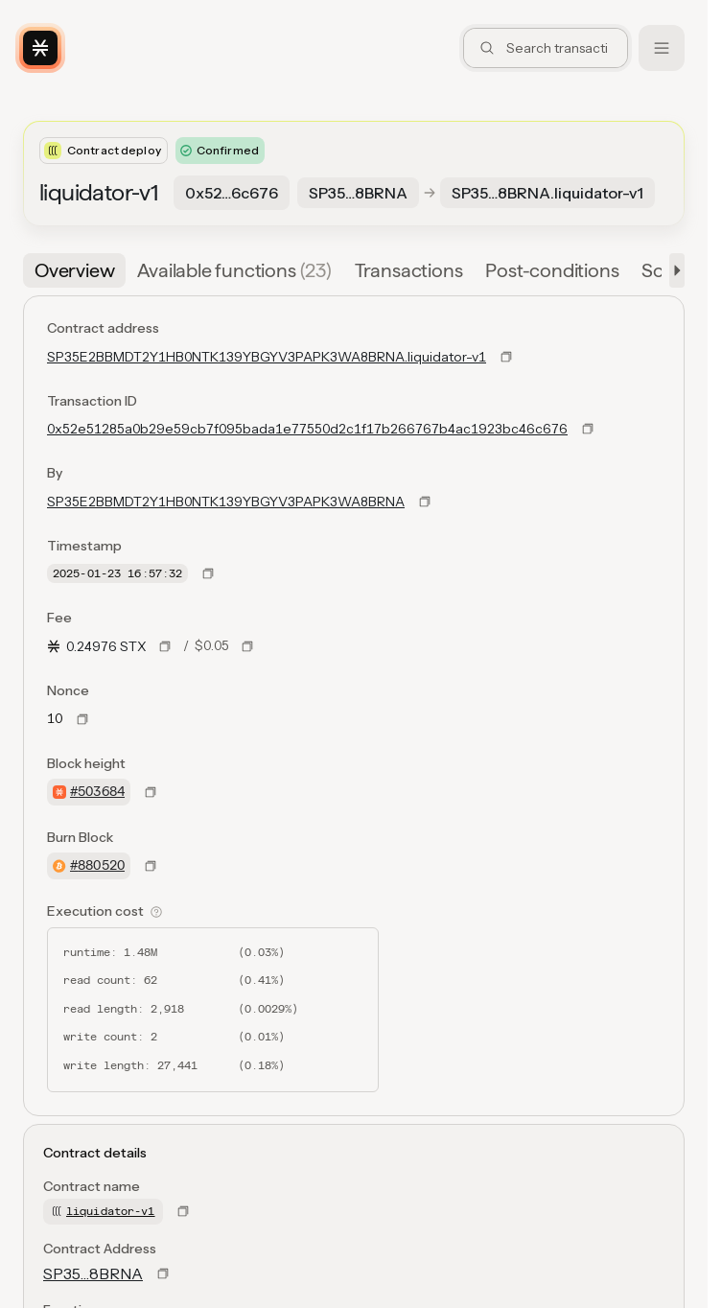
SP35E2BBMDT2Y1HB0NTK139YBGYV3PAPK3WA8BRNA (226, 501)
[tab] (74, 270)
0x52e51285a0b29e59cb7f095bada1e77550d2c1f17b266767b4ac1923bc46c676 (307, 428)
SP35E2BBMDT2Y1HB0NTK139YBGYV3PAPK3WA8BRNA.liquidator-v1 (266, 356)
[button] (673, 270)
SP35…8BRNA (93, 1273)
